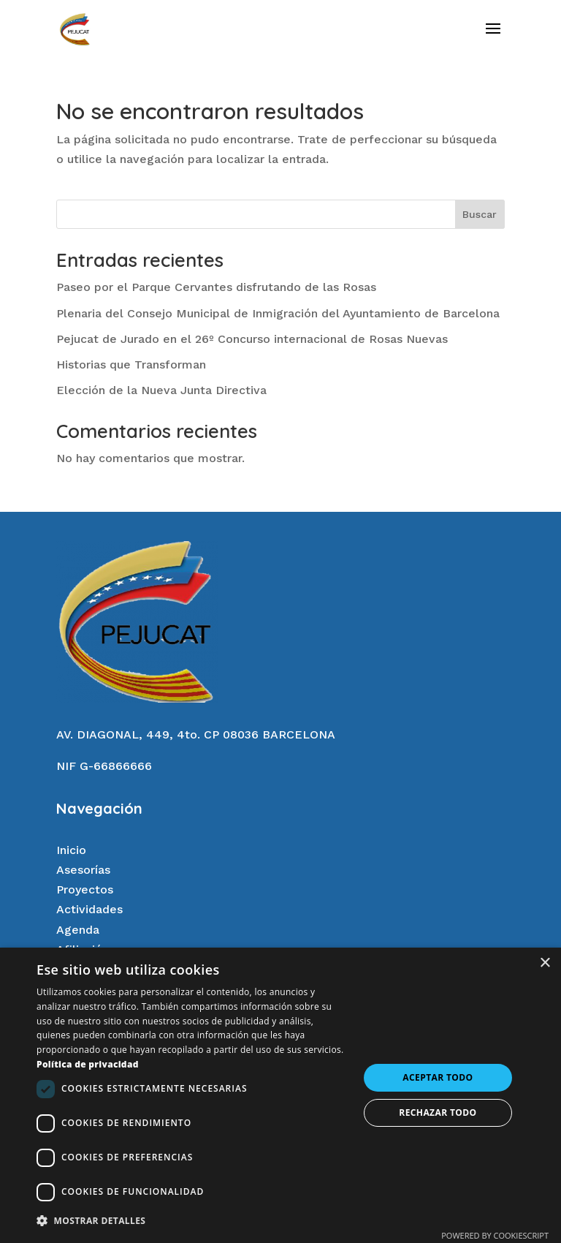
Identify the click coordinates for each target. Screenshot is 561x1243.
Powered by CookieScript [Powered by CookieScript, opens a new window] (495, 1235)
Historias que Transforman (131, 364)
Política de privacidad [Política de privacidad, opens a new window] (88, 1064)
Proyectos (84, 889)
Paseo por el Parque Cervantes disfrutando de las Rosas (216, 287)
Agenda (77, 930)
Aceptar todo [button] (437, 1077)
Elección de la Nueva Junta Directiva (161, 390)
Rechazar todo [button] (437, 1112)
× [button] (544, 963)
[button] (193, 1220)
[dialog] (280, 1095)
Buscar (479, 214)
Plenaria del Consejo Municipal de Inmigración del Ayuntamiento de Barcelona (278, 313)
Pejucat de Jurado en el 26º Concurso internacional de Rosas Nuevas (252, 339)
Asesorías (83, 870)
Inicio (71, 850)
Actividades (89, 909)
